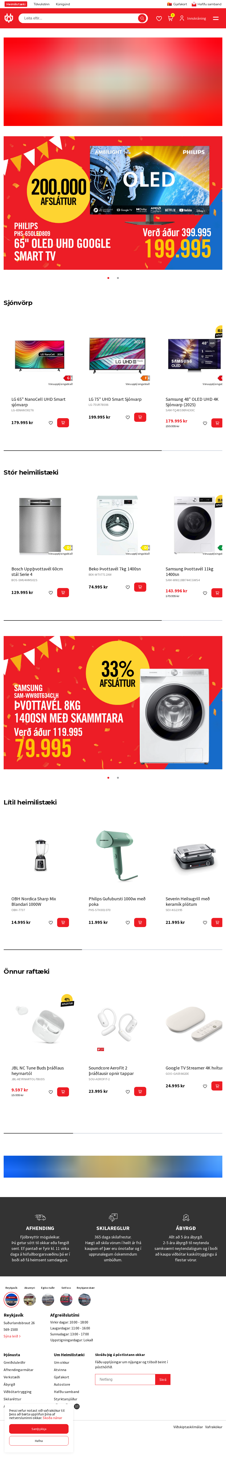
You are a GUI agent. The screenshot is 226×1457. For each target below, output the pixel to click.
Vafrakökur (213, 1427)
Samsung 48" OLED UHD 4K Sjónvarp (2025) (192, 401)
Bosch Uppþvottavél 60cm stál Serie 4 (37, 571)
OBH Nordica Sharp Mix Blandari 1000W (33, 901)
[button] (39, 1429)
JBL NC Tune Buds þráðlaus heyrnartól (37, 1070)
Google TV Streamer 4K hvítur (194, 1068)
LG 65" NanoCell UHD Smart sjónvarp (38, 401)
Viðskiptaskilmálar (188, 1427)
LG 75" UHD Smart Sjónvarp (115, 399)
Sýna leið (12, 1336)
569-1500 (11, 1329)
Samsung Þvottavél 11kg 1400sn (189, 571)
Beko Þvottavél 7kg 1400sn (115, 569)
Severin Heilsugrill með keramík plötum (188, 901)
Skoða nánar (52, 1417)
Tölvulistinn (42, 4)
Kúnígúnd (63, 4)
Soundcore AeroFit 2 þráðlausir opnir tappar (111, 1070)
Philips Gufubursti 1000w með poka (117, 901)
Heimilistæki (15, 4)
